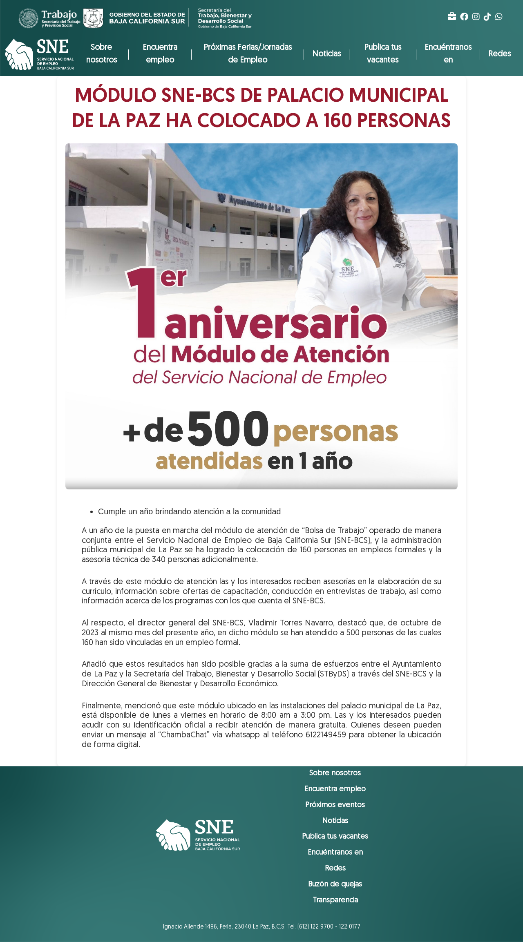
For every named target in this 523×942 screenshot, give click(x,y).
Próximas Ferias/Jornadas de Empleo (247, 54)
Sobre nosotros (101, 54)
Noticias (326, 54)
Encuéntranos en (448, 54)
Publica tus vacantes (382, 54)
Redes (499, 54)
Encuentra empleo (160, 54)
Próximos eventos (335, 805)
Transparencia (335, 900)
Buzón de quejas (335, 884)
